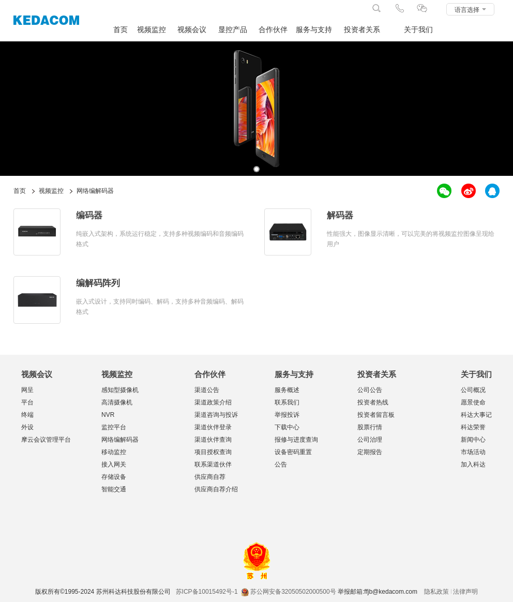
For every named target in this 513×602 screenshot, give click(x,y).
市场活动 (473, 452)
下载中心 (287, 427)
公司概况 (473, 390)
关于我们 (418, 30)
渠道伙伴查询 (213, 439)
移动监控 (113, 452)
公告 (281, 464)
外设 (27, 427)
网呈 (27, 390)
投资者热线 (372, 402)
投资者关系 (362, 30)
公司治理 (369, 439)
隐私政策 (436, 591)
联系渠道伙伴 (213, 464)
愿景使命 (473, 402)
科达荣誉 (473, 427)
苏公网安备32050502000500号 (288, 591)
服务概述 (287, 390)
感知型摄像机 (120, 390)
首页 (120, 30)
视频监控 (151, 30)
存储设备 (113, 476)
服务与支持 (314, 30)
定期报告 (369, 452)
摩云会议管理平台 (46, 439)
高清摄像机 (116, 402)
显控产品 (232, 30)
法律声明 (465, 591)
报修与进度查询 (296, 439)
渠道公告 (206, 390)
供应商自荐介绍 (216, 489)
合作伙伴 (273, 30)
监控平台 (113, 427)
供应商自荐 (209, 476)
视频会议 (191, 30)
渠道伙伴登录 (213, 427)
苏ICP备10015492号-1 (207, 591)
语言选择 (470, 9)
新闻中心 (473, 439)
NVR (107, 414)
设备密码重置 (293, 452)
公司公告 (369, 390)
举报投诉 (287, 414)
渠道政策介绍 (213, 402)
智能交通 (113, 489)
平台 (27, 402)
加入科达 (473, 464)
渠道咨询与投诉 (216, 414)
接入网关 (113, 464)
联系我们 (287, 402)
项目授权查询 (213, 452)
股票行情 (369, 427)
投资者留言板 (376, 414)
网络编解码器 (120, 439)
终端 (27, 414)
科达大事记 (476, 414)
